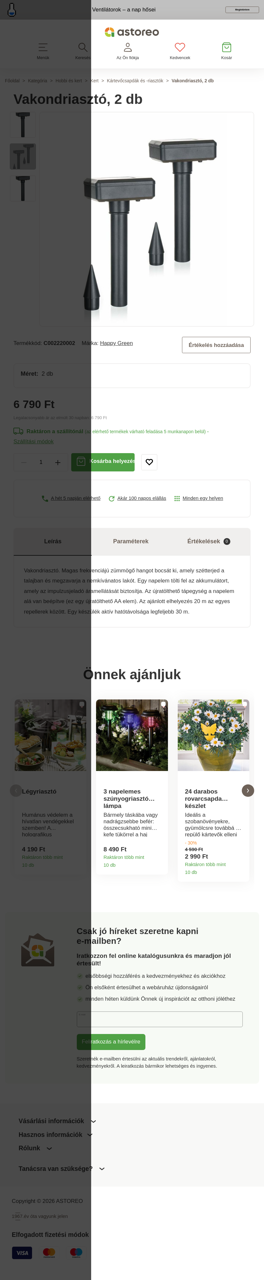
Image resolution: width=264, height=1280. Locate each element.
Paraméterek (130, 551)
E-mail (89, 1030)
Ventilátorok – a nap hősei (99, 14)
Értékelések (209, 551)
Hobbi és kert (69, 91)
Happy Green (116, 353)
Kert (94, 91)
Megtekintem (219, 15)
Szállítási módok (33, 451)
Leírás (52, 551)
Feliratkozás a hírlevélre (111, 1053)
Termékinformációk (79, 873)
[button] (16, 801)
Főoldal (12, 91)
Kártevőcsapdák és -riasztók (135, 91)
